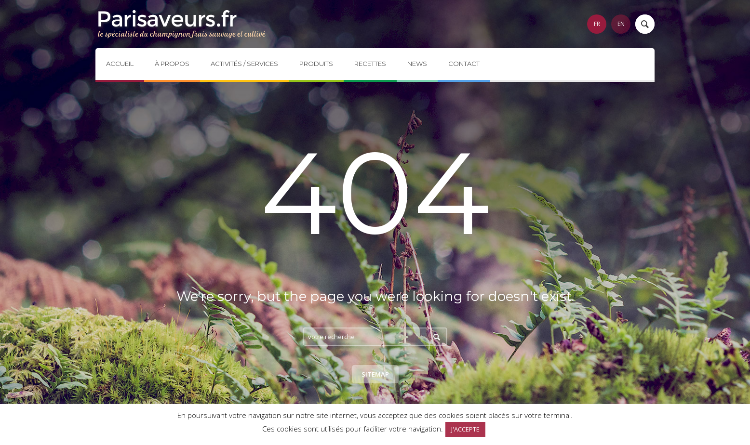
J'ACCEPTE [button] (465, 429)
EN (621, 24)
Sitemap (375, 374)
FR (597, 24)
